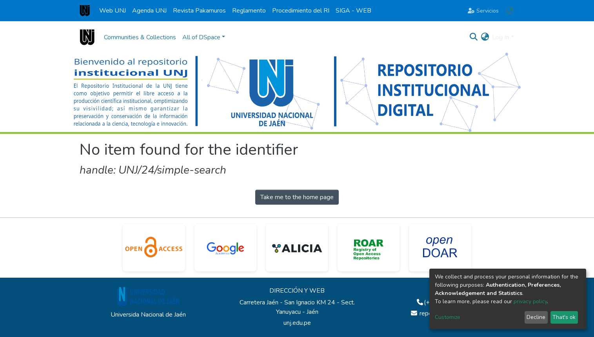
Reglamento (249, 10)
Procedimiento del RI (300, 10)
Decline (536, 317)
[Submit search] (473, 37)
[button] (510, 10)
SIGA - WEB (353, 10)
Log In (500, 37)
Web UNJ (112, 10)
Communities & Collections (140, 37)
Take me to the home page (297, 197)
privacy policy (530, 301)
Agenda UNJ (149, 10)
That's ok (564, 317)
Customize (447, 317)
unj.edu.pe (297, 323)
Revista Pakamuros (199, 10)
